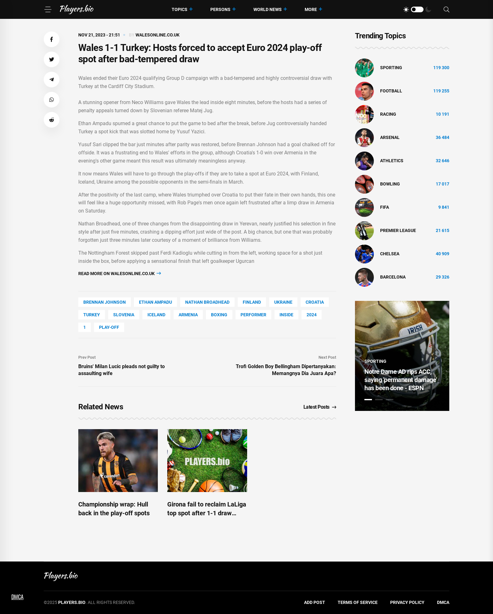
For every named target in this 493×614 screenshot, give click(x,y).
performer (253, 314)
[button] (51, 39)
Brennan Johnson (104, 302)
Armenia (188, 314)
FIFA (384, 207)
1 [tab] (368, 399)
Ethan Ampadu (155, 302)
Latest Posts (319, 407)
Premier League (398, 230)
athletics (391, 160)
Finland (252, 302)
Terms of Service (358, 602)
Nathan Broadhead (207, 302)
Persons (220, 9)
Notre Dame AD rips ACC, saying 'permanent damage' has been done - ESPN (400, 380)
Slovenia (123, 314)
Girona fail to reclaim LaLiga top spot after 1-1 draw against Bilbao (206, 513)
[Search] (446, 10)
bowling (390, 183)
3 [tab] (389, 399)
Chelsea (389, 253)
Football (391, 90)
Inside (286, 314)
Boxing (219, 314)
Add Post (314, 602)
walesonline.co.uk (158, 34)
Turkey (91, 314)
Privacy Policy (407, 602)
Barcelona (393, 276)
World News (267, 9)
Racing (388, 114)
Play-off (109, 327)
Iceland (156, 314)
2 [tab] (379, 399)
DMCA (443, 602)
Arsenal (390, 137)
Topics (179, 9)
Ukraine (283, 302)
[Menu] (48, 9)
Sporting (391, 67)
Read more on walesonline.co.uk (119, 273)
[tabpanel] (402, 356)
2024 (312, 314)
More (311, 9)
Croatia (315, 302)
